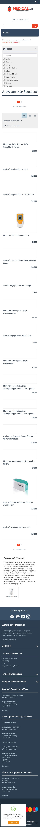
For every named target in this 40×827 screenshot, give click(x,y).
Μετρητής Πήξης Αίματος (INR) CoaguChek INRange (15, 145)
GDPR (3, 663)
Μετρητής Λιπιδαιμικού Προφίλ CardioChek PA (15, 362)
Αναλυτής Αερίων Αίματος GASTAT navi (18, 194)
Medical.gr (5, 40)
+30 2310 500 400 (10, 783)
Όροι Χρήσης (5, 661)
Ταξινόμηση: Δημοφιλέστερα (12, 121)
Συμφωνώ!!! (13, 822)
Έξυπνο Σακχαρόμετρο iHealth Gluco (17, 336)
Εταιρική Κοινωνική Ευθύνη (10, 666)
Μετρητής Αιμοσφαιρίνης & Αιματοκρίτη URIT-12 (19, 462)
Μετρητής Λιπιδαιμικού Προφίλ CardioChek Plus (15, 312)
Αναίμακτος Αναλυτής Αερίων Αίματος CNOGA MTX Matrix (18, 437)
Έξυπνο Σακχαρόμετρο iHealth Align (17, 285)
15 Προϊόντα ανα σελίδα (11, 126)
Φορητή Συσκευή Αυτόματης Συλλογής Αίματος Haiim (18, 503)
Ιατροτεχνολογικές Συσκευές (20, 40)
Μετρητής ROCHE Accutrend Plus (16, 235)
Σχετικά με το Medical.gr (9, 658)
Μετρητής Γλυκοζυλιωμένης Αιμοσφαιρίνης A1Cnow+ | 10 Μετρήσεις (18, 387)
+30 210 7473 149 (10, 729)
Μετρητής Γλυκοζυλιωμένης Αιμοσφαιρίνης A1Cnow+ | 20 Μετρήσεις (18, 412)
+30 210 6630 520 (10, 697)
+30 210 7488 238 (10, 749)
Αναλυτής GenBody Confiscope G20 (17, 527)
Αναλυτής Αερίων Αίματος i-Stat (15, 169)
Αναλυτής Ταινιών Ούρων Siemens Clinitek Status (19, 261)
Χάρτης (5, 710)
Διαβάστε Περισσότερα (9, 639)
